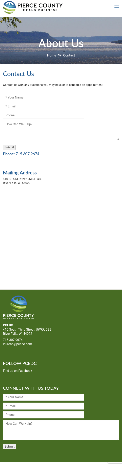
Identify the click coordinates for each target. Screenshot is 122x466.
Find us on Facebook (17, 371)
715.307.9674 (27, 153)
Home (51, 55)
